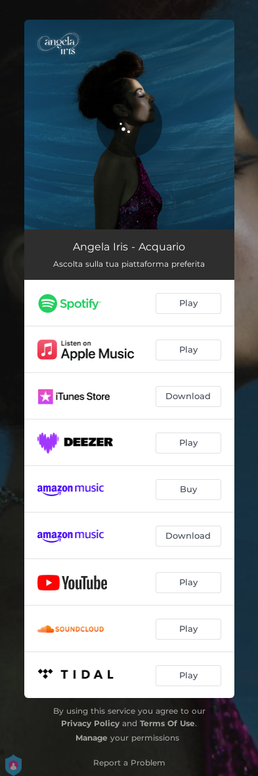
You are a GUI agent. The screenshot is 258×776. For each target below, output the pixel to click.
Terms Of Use (167, 723)
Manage (91, 738)
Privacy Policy (90, 723)
